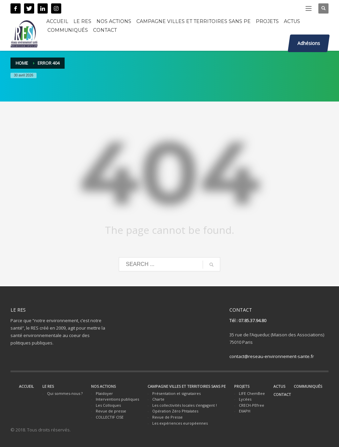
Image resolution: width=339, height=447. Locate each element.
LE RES (48, 386)
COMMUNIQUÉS (308, 386)
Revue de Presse (167, 417)
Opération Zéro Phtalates (175, 411)
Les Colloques (108, 405)
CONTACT (282, 394)
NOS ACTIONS (103, 386)
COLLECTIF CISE (109, 417)
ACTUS (279, 386)
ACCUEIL (26, 386)
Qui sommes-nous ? (65, 393)
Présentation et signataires (176, 393)
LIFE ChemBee (252, 393)
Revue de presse (111, 411)
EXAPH (244, 411)
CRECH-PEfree (251, 405)
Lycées (245, 399)
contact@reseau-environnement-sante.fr (271, 356)
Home (22, 63)
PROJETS (241, 386)
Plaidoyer (104, 393)
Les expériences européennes (180, 423)
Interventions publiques (117, 399)
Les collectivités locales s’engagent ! (184, 405)
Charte (158, 399)
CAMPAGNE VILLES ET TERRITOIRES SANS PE (187, 386)
